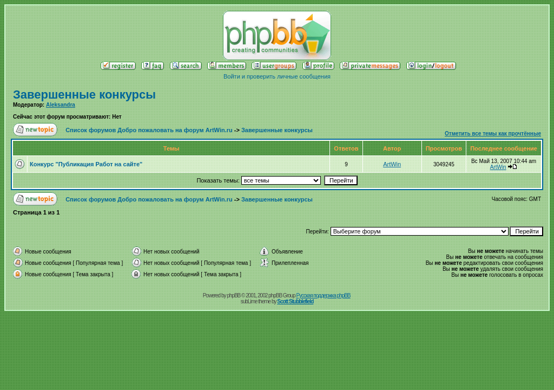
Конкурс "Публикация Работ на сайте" (86, 164)
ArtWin (392, 164)
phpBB (233, 295)
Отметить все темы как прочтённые (493, 133)
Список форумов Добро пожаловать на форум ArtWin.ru (149, 130)
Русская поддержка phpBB (323, 295)
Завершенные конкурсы (84, 94)
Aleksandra (60, 105)
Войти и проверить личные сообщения (277, 76)
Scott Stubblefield (295, 301)
